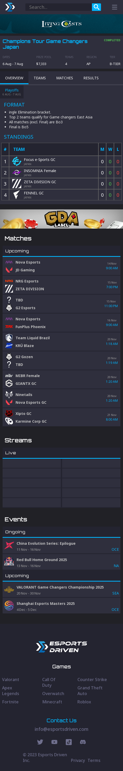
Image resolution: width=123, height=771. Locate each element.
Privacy (78, 760)
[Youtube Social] (54, 743)
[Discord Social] (69, 743)
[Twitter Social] (40, 743)
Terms (94, 760)
